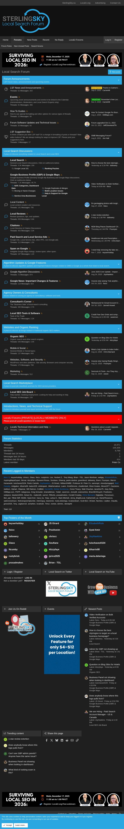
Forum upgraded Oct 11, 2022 (103, 123)
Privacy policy (98, 814)
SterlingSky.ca (69, 3)
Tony (15, 504)
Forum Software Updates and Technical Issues (33, 122)
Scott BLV (84, 501)
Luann (63, 486)
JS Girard (55, 483)
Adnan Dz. (28, 495)
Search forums (37, 46)
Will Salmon (31, 489)
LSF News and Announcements (25, 88)
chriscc (26, 477)
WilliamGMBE (66, 483)
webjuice (7, 495)
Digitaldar (99, 495)
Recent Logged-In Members (19, 471)
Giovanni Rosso (42, 480)
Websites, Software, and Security (26, 359)
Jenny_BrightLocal (77, 498)
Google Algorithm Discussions (25, 272)
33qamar (21, 489)
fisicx (109, 186)
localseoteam (73, 501)
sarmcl (45, 495)
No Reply (59, 40)
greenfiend (82, 480)
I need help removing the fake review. (106, 250)
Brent (98, 480)
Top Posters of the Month (18, 517)
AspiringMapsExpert (12, 480)
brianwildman (49, 492)
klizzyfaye (114, 340)
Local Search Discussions (18, 151)
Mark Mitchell (63, 498)
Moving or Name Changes (23, 191)
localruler (40, 504)
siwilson (7, 489)
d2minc (60, 504)
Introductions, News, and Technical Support (28, 406)
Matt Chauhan (87, 489)
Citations (15, 225)
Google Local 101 (20, 168)
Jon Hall (106, 138)
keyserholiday (108, 252)
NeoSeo (99, 501)
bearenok (50, 501)
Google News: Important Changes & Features (34, 281)
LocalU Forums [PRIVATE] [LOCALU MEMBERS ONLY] (35, 418)
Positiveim (108, 492)
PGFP (17, 492)
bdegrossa (25, 492)
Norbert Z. (58, 477)
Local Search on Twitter (60, 572)
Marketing (15, 371)
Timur (47, 504)
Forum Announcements (17, 78)
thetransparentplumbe (26, 501)
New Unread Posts (21, 46)
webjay (101, 477)
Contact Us (115, 3)
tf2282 (23, 498)
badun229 (33, 486)
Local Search (17, 160)
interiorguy (41, 501)
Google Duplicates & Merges (55, 188)
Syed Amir (31, 498)
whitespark (42, 486)
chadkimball (83, 486)
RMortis (52, 495)
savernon (114, 317)
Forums (18, 40)
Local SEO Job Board (21, 392)
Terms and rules (84, 814)
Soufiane (53, 480)
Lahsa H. (53, 498)
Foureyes (113, 229)
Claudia (114, 501)
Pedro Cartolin (33, 483)
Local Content (17, 202)
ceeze (106, 374)
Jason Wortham (90, 477)
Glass (32, 477)
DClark (92, 501)
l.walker (107, 501)
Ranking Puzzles (50, 168)
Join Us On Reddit (17, 609)
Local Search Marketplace (18, 383)
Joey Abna (109, 489)
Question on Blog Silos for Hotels (104, 338)
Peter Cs (116, 462)
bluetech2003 (17, 495)
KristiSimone (72, 486)
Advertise (72, 814)
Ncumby (13, 549)
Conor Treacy (75, 489)
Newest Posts (95, 609)
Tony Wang (68, 477)
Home (5, 40)
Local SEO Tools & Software (25, 313)
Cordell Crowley (75, 495)
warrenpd (95, 483)
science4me (83, 492)
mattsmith (37, 495)
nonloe (53, 504)
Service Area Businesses (24, 196)
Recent (46, 40)
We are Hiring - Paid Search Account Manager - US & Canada (102, 714)
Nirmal (23, 480)
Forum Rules (6, 46)
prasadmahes (62, 495)
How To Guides (17, 111)
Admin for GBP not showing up (103, 649)
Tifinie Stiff (16, 498)
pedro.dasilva (71, 480)
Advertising (100, 3)
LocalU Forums (76, 40)
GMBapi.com (108, 115)
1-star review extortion (100, 215)
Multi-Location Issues (52, 191)
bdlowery (113, 165)
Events (13, 97)
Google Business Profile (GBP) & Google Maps (35, 175)
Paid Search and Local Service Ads (28, 237)
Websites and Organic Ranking (21, 327)
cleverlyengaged (107, 483)
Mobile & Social (17, 348)
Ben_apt (7, 498)
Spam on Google (19, 248)
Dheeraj (62, 480)
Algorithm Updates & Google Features (25, 262)
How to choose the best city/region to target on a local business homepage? (103, 633)
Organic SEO (17, 336)
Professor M (77, 483)
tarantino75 (98, 489)
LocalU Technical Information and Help (29, 427)
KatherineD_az (92, 498)
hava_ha (40, 498)
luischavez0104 (19, 483)
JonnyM (74, 492)
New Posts (32, 40)
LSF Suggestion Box (20, 132)
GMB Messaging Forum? (101, 136)
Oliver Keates (94, 486)
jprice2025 (8, 504)
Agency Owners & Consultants (21, 292)
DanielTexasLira (106, 498)
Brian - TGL (78, 477)
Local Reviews (17, 214)
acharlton (31, 504)
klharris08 (24, 486)
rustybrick (45, 477)
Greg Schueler (37, 492)
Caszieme (115, 486)
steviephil (68, 504)
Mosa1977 (105, 486)
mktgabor (15, 486)
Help (108, 814)
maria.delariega (61, 501)
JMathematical (54, 486)
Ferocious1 (109, 495)
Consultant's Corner (20, 301)
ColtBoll (40, 489)
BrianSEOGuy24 (95, 492)
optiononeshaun (10, 501)
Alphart (14, 489)
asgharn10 (22, 504)
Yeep (47, 498)
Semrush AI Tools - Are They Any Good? (107, 371)
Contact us (62, 814)
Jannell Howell (109, 305)
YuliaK (58, 492)
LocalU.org (85, 3)
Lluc (51, 477)
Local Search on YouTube (102, 572)
